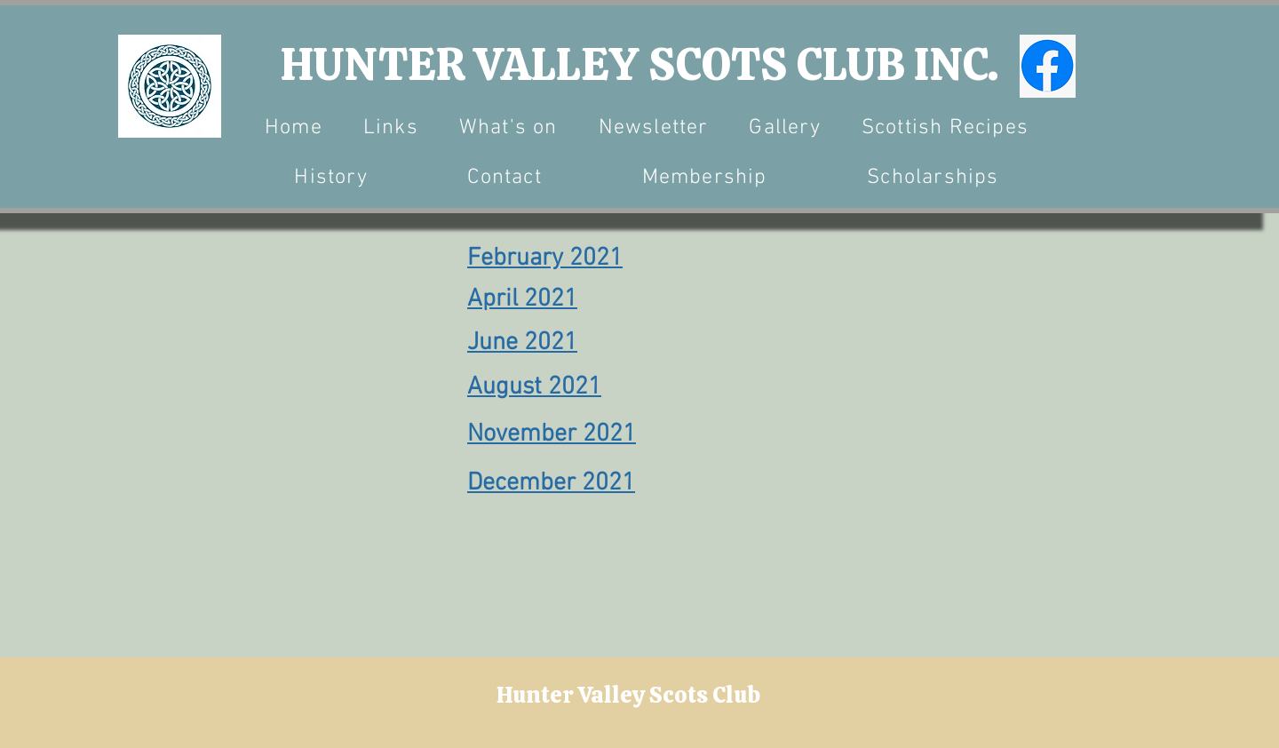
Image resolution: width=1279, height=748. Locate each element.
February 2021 (545, 258)
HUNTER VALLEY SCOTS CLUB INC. (639, 64)
